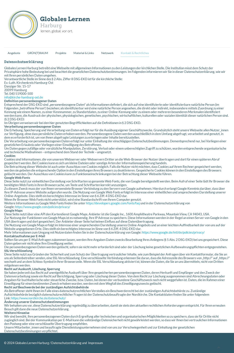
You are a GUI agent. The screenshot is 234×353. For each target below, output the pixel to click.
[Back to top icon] (218, 347)
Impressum (95, 343)
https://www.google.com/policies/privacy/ (42, 207)
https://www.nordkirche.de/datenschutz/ (38, 298)
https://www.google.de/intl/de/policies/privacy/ (173, 232)
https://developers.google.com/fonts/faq (113, 203)
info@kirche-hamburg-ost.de (23, 97)
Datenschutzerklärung (66, 343)
